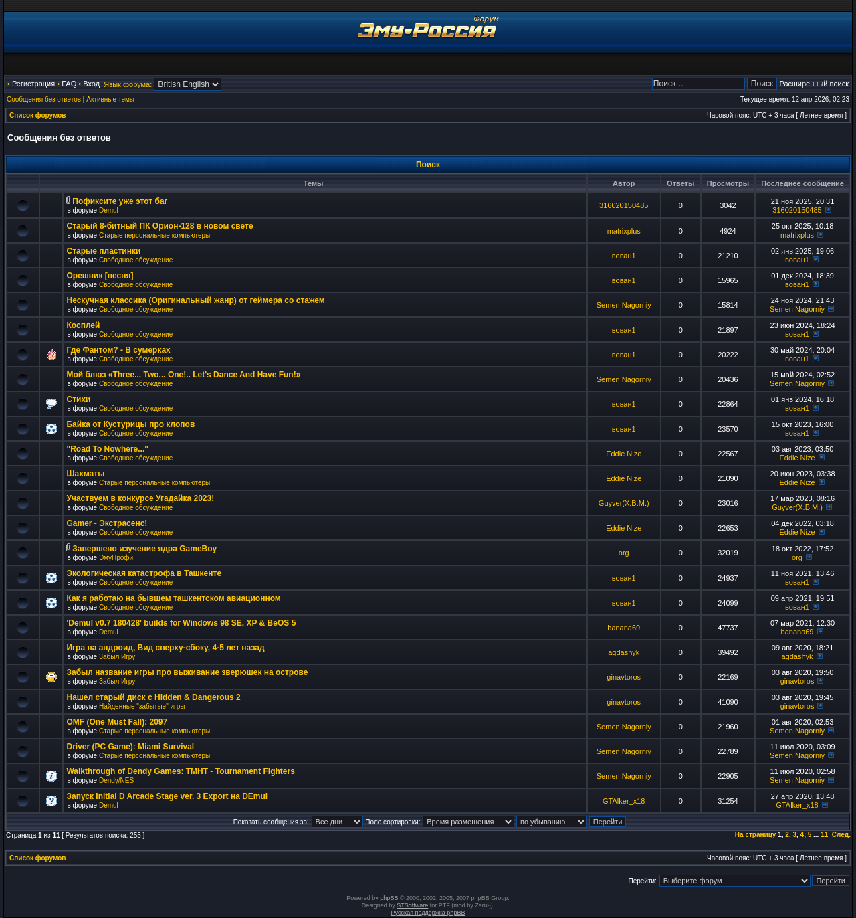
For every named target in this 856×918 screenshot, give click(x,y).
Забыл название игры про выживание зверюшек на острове (187, 672)
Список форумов (37, 115)
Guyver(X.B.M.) (624, 503)
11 (824, 834)
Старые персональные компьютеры (154, 235)
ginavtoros (624, 677)
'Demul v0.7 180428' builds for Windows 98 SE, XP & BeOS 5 (181, 623)
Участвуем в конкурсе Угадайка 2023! (140, 498)
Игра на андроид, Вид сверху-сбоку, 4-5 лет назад (165, 647)
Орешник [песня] (99, 275)
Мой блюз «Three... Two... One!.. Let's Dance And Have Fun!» (183, 374)
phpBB (389, 898)
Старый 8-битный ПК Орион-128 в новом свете (159, 226)
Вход (91, 84)
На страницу (755, 834)
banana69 (623, 628)
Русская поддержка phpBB (428, 912)
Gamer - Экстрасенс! (106, 523)
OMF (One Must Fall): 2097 (116, 722)
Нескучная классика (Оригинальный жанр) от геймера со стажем (195, 300)
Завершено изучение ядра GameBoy (144, 548)
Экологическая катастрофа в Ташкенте (143, 573)
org (624, 553)
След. (841, 834)
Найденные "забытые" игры (142, 706)
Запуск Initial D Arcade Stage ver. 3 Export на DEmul (167, 796)
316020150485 (623, 205)
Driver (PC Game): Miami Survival (130, 746)
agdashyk (623, 652)
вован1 (624, 256)
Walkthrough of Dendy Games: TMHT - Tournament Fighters (180, 771)
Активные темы (110, 99)
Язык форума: (128, 84)
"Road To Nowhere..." (107, 449)
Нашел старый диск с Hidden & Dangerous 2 (153, 697)
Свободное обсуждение (136, 260)
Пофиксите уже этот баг (119, 201)
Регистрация (33, 84)
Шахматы (85, 473)
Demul (108, 210)
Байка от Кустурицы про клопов (130, 424)
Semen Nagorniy (624, 305)
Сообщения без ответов (44, 99)
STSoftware (412, 905)
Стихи (78, 399)
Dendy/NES (116, 780)
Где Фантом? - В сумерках (118, 350)
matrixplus (624, 231)
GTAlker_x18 (624, 801)
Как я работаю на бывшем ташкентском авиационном (173, 598)
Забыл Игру (117, 656)
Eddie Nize (623, 454)
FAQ (69, 84)
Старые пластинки (103, 251)
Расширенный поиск (814, 84)
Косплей (83, 325)
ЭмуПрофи (116, 557)
